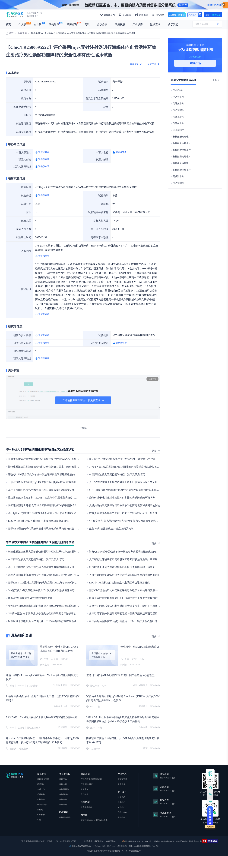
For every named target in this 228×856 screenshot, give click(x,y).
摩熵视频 (120, 24)
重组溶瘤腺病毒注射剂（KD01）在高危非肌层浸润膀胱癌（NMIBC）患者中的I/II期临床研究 (60, 497)
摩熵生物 (63, 799)
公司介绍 (121, 797)
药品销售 (41, 794)
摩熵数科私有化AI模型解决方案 (94, 820)
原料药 (40, 809)
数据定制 (84, 789)
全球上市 (41, 789)
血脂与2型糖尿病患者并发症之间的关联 (111, 528)
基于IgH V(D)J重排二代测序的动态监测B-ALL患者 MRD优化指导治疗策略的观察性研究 (57, 513)
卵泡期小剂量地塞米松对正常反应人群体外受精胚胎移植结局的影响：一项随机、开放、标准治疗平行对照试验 (70, 605)
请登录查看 (43, 152)
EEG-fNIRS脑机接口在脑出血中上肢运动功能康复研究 (38, 521)
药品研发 (41, 784)
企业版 (37, 24)
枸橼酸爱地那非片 (182, 136)
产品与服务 (122, 812)
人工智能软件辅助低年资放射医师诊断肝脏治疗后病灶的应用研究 (126, 482)
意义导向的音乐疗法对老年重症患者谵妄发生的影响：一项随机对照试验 (129, 605)
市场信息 (41, 799)
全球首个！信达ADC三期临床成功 (139, 646)
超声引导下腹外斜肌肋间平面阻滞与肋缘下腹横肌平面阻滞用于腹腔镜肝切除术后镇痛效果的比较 (143, 613)
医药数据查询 (210, 816)
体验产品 (195, 63)
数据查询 (155, 24)
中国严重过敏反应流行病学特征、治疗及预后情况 (117, 474)
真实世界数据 (86, 807)
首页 (8, 24)
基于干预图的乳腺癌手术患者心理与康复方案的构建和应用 (41, 490)
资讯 (86, 24)
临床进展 (22, 33)
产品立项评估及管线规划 (91, 779)
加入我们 (121, 807)
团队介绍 (121, 817)
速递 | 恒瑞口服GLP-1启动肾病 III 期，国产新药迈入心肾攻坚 (120, 675)
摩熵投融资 (64, 794)
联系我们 (121, 802)
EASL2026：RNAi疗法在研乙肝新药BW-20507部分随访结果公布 (41, 717)
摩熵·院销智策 (43, 779)
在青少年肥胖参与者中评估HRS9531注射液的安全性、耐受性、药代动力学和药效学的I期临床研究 (144, 513)
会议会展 (102, 24)
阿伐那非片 (178, 176)
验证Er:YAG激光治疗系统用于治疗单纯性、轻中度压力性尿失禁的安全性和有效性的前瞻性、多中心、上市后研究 (152, 459)
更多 (156, 450)
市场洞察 (84, 794)
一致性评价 (42, 804)
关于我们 (173, 24)
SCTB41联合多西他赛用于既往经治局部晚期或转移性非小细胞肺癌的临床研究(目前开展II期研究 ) (143, 490)
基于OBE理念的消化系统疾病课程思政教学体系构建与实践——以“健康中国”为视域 (54, 528)
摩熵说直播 (122, 779)
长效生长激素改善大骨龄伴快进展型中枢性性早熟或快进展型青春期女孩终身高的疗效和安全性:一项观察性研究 (70, 459)
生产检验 (41, 815)
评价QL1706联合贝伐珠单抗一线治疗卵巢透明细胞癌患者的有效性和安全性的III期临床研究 (59, 474)
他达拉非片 (178, 97)
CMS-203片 (178, 90)
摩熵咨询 (72, 24)
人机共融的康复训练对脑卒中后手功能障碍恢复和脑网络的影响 (124, 505)
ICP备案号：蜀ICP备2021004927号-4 (99, 841)
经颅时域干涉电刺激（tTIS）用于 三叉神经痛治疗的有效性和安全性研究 (48, 621)
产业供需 (138, 24)
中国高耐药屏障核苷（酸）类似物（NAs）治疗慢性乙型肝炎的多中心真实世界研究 (135, 621)
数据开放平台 (177, 14)
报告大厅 (121, 784)
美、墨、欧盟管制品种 (131, 851)
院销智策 (54, 24)
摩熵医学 (63, 779)
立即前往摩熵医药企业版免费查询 (83, 400)
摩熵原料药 (64, 789)
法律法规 (116, 851)
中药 (39, 820)
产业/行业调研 (87, 784)
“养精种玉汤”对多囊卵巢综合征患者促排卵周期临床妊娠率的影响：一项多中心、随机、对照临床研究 (65, 613)
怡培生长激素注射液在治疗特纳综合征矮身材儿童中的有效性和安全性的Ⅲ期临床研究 (56, 466)
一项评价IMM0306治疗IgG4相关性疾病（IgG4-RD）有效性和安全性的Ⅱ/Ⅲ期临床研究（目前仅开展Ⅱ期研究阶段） (73, 482)
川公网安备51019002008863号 (136, 841)
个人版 (22, 24)
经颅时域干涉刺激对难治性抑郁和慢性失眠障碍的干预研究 (122, 497)
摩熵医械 (63, 804)
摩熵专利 (63, 784)
